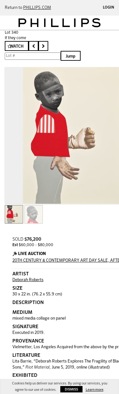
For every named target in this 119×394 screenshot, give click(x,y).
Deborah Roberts (27, 280)
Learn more (94, 389)
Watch (16, 47)
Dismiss (71, 389)
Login (108, 8)
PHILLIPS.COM (37, 8)
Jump (71, 56)
